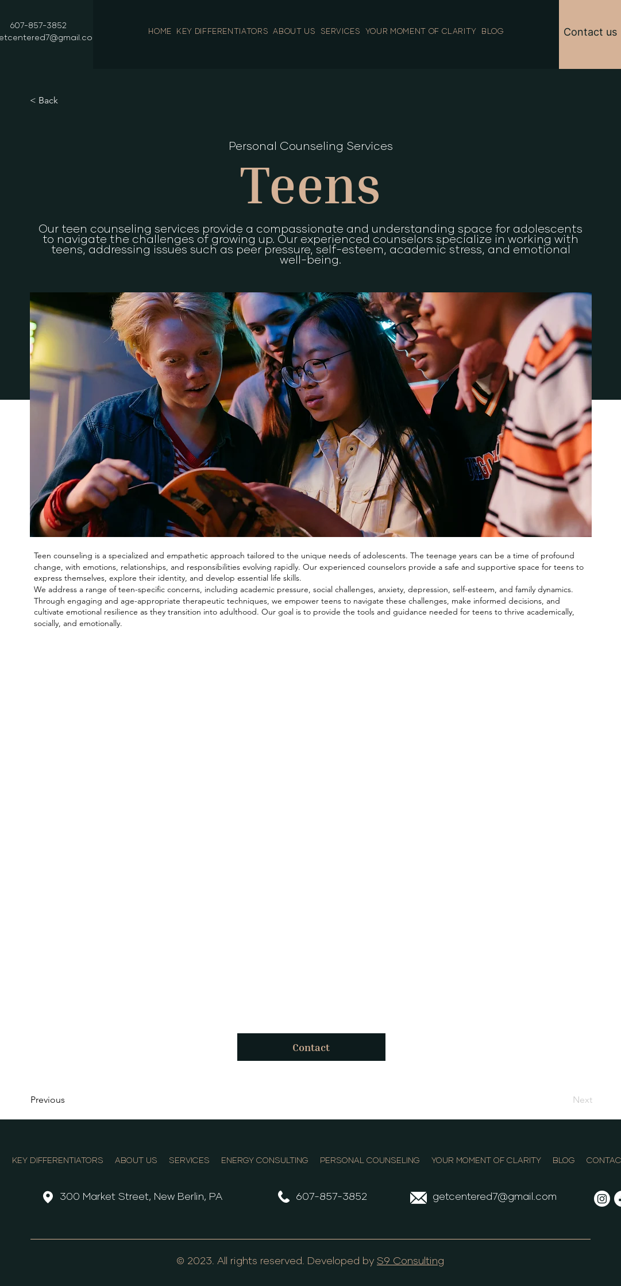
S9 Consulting (410, 1261)
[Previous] (68, 1099)
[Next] (563, 1099)
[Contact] (311, 1047)
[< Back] (68, 100)
